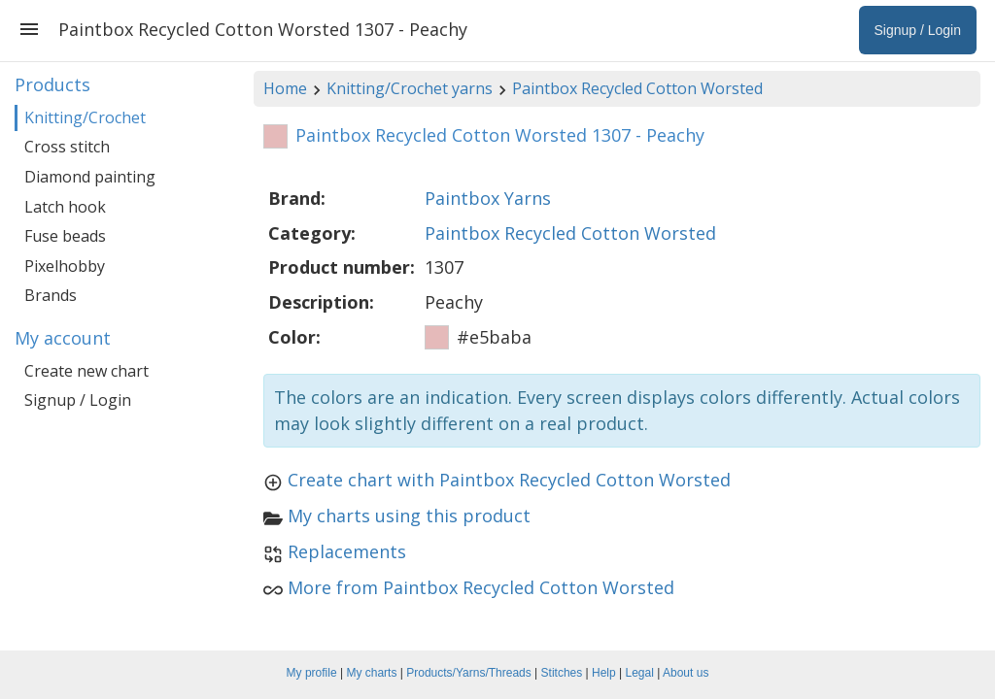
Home (285, 88)
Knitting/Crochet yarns (409, 88)
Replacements (347, 551)
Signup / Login (77, 400)
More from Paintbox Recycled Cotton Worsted (481, 587)
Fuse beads (65, 236)
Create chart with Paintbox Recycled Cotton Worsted (509, 479)
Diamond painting (89, 176)
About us (685, 673)
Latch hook (65, 206)
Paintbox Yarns (488, 198)
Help (604, 673)
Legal (640, 673)
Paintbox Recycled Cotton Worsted (637, 88)
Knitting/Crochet (85, 117)
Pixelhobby (64, 266)
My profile (312, 673)
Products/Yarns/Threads (469, 673)
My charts (371, 673)
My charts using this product (409, 515)
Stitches (562, 673)
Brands (50, 295)
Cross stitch (67, 146)
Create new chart (86, 371)
